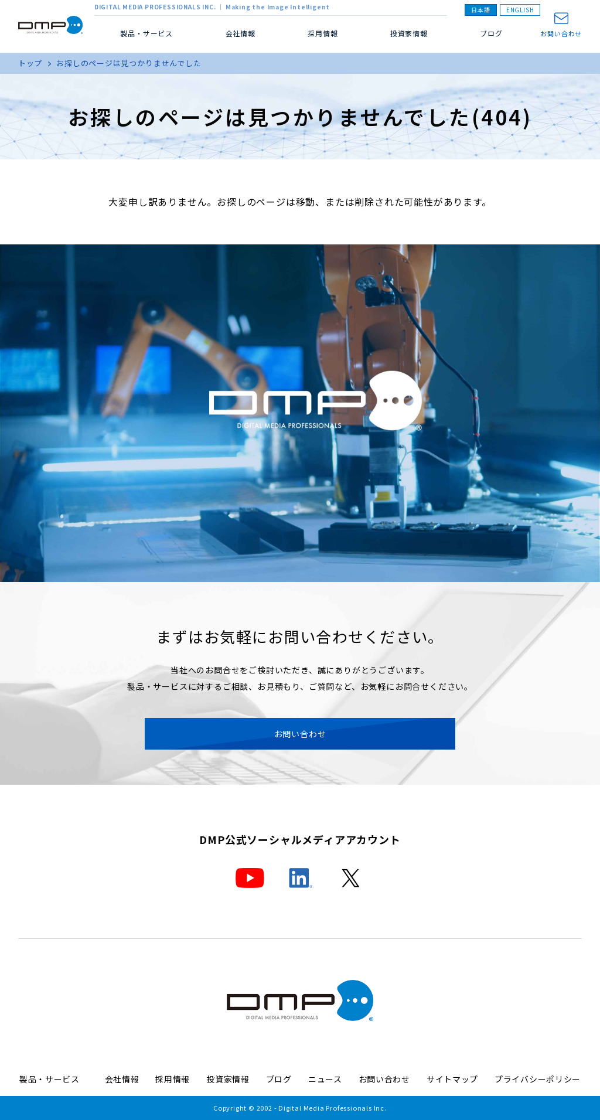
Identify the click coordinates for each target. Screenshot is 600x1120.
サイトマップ (452, 1079)
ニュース (325, 1079)
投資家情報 (409, 33)
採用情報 (323, 33)
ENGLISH (520, 9)
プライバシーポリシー (538, 1079)
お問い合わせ (561, 33)
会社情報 (122, 1079)
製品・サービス (53, 1079)
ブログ (491, 33)
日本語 (480, 9)
